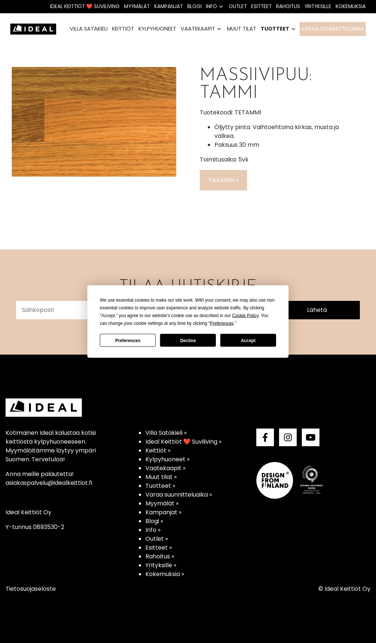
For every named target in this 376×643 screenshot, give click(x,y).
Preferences (128, 340)
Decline (188, 340)
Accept (248, 340)
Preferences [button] (222, 323)
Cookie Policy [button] (245, 315)
